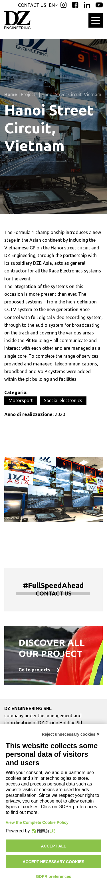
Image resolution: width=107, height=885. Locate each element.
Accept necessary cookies (53, 861)
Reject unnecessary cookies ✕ (71, 734)
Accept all (53, 846)
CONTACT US (32, 5)
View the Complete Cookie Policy (37, 822)
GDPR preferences (53, 876)
